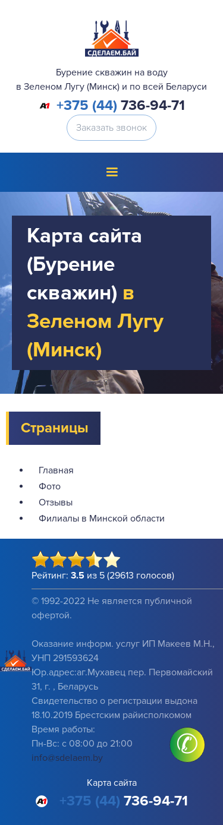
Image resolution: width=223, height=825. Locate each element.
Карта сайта (112, 783)
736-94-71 (120, 106)
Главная (56, 470)
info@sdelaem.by (67, 758)
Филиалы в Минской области (102, 518)
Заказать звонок (111, 128)
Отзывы (56, 502)
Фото (50, 486)
